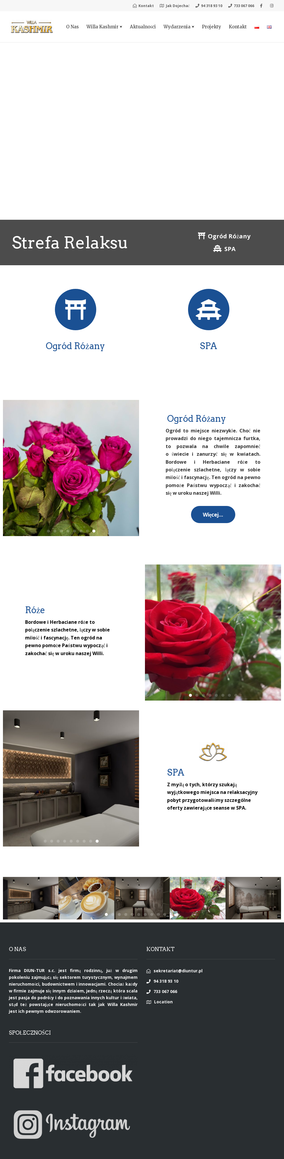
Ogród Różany (75, 346)
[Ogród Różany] (75, 309)
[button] (93, 531)
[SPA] (208, 309)
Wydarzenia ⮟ (179, 27)
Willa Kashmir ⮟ (104, 27)
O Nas (72, 27)
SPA (208, 346)
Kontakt (238, 27)
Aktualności (143, 27)
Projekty (211, 27)
